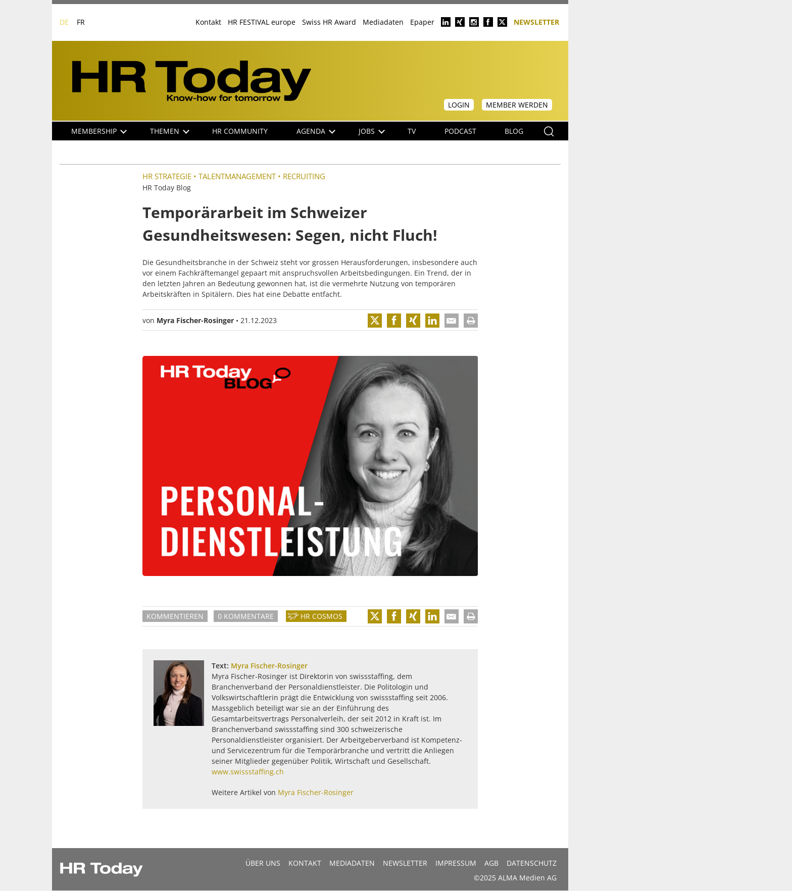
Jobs (372, 131)
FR (81, 22)
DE (64, 22)
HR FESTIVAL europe (261, 22)
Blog (514, 131)
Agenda (315, 131)
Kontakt (208, 22)
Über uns (262, 863)
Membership (99, 131)
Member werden (517, 105)
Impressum (455, 863)
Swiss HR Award (329, 22)
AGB (491, 863)
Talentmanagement (237, 176)
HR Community (240, 131)
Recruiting (304, 176)
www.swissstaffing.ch (248, 771)
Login (459, 105)
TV (412, 131)
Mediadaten (383, 22)
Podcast (460, 131)
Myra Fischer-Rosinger (195, 320)
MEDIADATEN (352, 863)
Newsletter (536, 21)
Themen (169, 131)
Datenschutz (532, 863)
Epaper (422, 22)
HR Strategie (166, 176)
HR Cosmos (321, 616)
